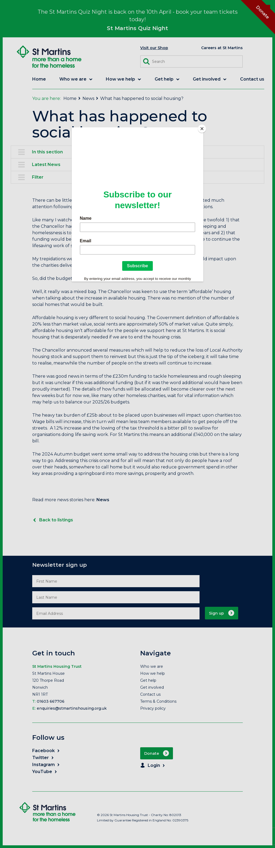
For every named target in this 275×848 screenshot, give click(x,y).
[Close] (202, 129)
